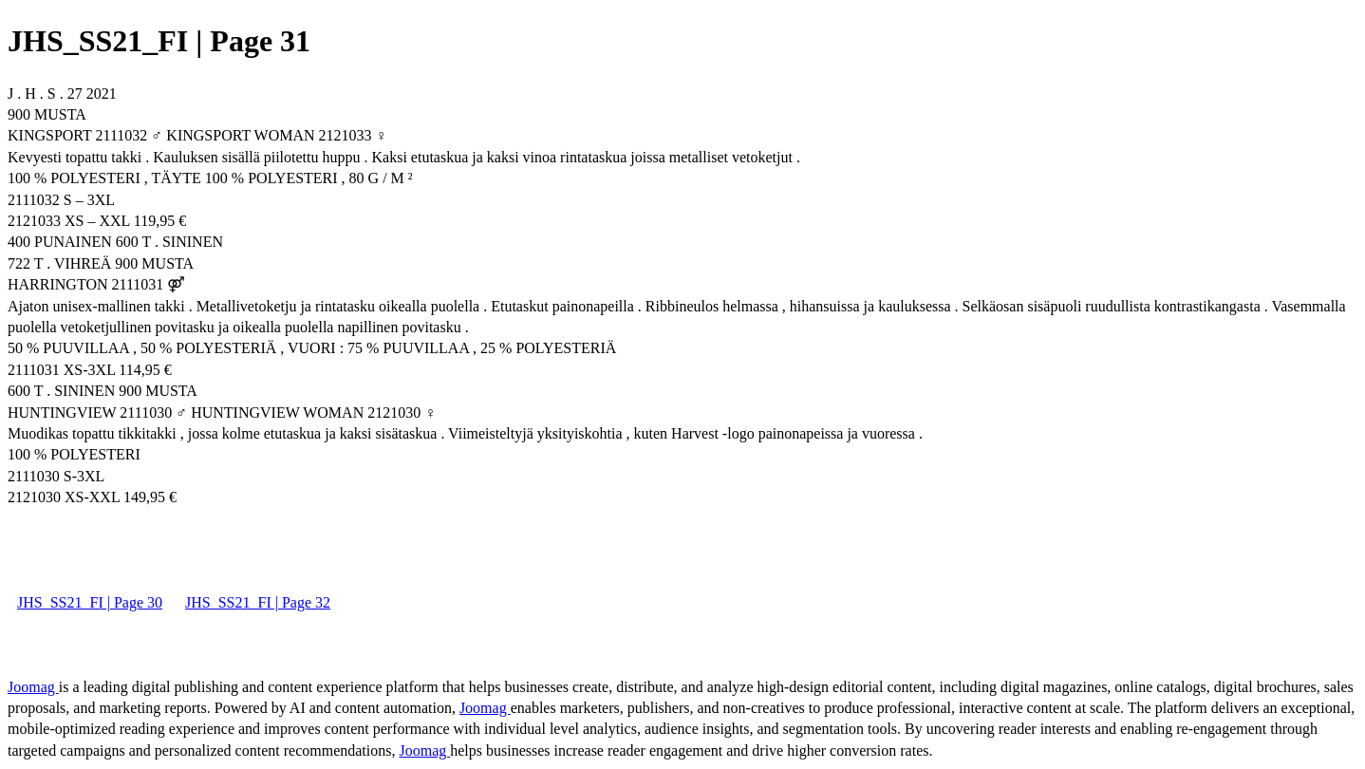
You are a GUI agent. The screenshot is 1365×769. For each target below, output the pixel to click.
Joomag (33, 687)
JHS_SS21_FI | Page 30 (89, 602)
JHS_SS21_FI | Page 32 (257, 602)
